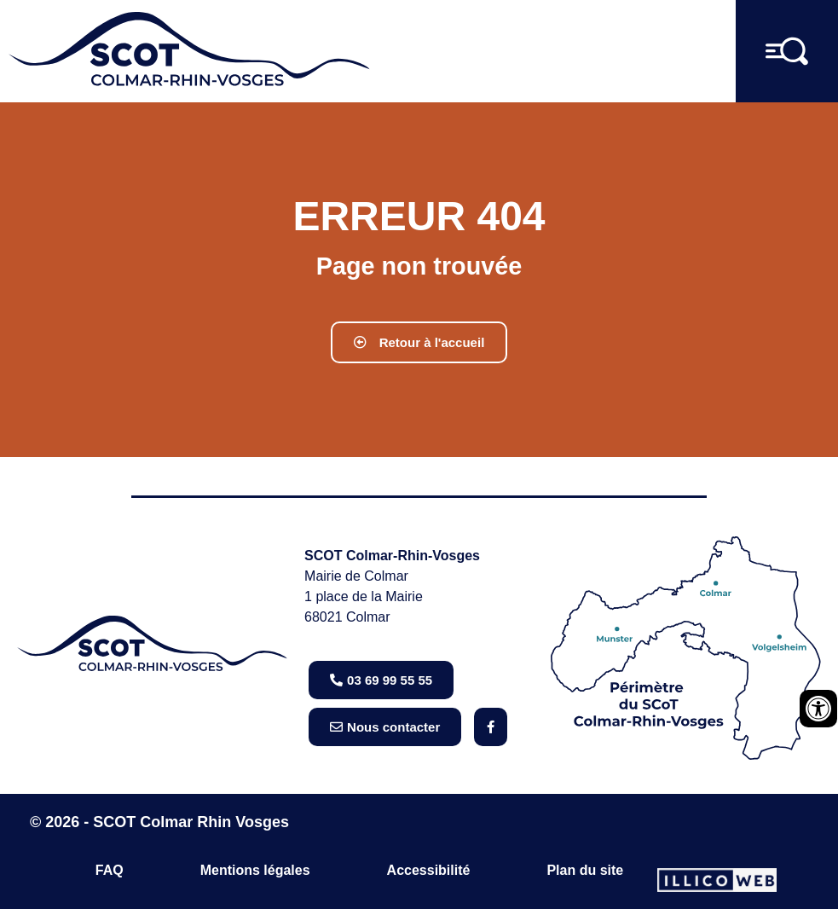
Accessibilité (429, 870)
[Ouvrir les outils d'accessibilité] (818, 708)
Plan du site (584, 870)
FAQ (109, 870)
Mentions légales (255, 870)
